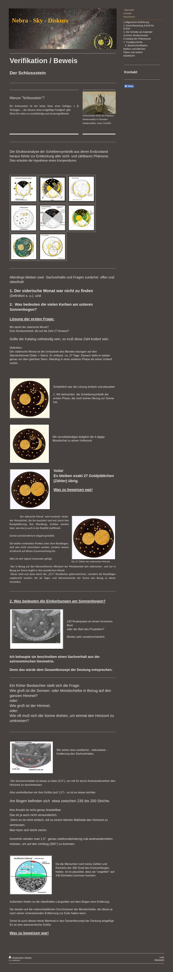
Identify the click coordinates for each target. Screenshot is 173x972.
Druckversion (16, 958)
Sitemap (28, 958)
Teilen (129, 86)
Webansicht (159, 960)
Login (162, 957)
